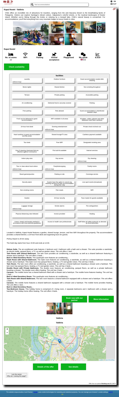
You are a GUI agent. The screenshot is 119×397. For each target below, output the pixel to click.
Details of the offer (45, 367)
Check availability (16, 67)
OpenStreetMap (109, 360)
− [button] (7, 333)
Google (35, 392)
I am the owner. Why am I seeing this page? (16, 375)
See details (73, 367)
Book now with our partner (74, 299)
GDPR (111, 392)
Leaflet (101, 360)
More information (101, 299)
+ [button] (7, 329)
